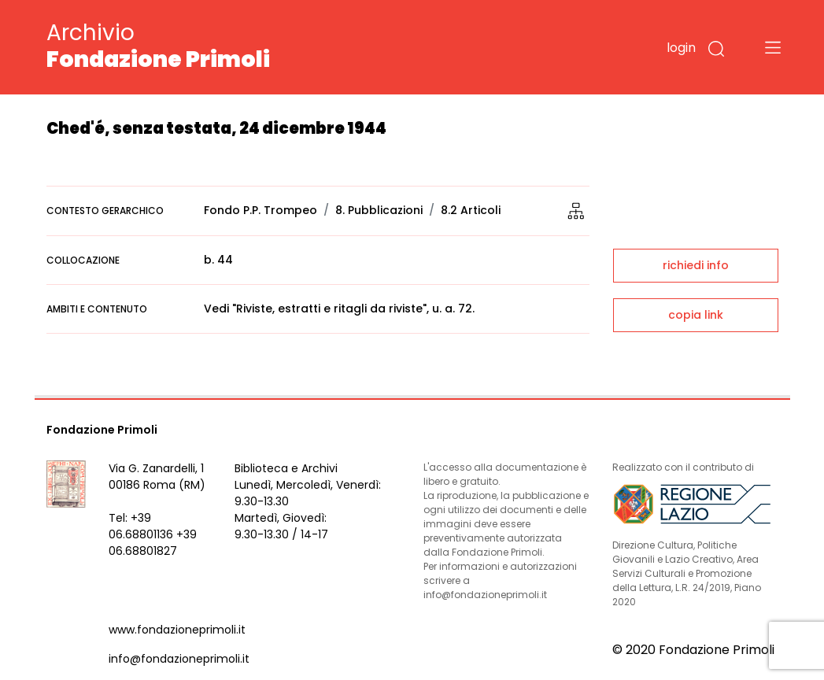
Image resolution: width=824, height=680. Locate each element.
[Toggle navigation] (773, 47)
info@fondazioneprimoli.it (179, 659)
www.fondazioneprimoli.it (177, 630)
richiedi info (696, 265)
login (681, 48)
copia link (695, 315)
